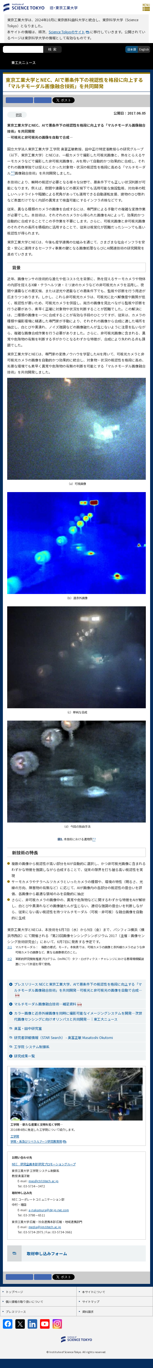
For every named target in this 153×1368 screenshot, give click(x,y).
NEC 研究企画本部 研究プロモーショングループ (43, 1164)
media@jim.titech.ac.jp (45, 1227)
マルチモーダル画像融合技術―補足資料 (48, 1004)
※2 (9, 959)
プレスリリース (16, 1311)
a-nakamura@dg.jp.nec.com (49, 1210)
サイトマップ (90, 1301)
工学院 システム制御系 (32, 1046)
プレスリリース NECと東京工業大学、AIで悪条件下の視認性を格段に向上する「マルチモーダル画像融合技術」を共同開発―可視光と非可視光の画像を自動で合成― (78, 990)
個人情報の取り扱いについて (24, 1301)
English (144, 49)
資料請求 (88, 1311)
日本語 (131, 49)
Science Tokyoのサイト (67, 31)
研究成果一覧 (24, 1055)
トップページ (14, 1292)
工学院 (14, 1136)
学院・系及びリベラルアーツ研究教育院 (36, 1141)
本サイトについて (93, 1292)
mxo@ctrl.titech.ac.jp (43, 1181)
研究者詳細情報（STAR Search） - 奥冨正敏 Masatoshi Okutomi (63, 1037)
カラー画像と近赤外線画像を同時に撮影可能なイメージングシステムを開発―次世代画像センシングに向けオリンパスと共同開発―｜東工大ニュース (78, 1016)
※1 (9, 947)
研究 (19, 115)
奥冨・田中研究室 (28, 1028)
